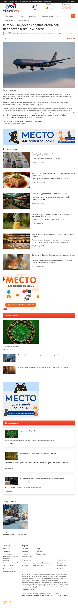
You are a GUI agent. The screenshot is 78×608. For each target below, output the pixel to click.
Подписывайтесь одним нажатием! (14, 123)
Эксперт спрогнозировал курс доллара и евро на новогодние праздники (50, 154)
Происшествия (47, 16)
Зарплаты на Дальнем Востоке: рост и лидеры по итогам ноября (53, 256)
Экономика (33, 16)
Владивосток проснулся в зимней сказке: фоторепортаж (14, 533)
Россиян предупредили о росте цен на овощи (49, 194)
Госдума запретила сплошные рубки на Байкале (38, 453)
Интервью (9, 20)
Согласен (70, 1)
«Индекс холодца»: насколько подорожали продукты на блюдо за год (53, 174)
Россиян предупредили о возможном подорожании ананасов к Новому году (52, 215)
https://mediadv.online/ (28, 589)
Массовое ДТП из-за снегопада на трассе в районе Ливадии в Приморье (41, 355)
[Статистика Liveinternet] (7, 602)
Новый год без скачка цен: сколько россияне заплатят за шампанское (53, 235)
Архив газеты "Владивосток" (41, 563)
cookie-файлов (47, 1)
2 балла (52, 8)
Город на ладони (23, 20)
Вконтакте (63, 7)
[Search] (73, 16)
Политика (20, 16)
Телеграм (60, 568)
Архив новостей (37, 565)
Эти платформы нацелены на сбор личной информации (23, 487)
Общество (9, 16)
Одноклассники (66, 7)
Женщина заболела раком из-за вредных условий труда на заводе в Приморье (43, 367)
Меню (29, 3)
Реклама (25, 563)
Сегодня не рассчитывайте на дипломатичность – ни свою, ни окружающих (29, 440)
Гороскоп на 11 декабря (11, 346)
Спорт (59, 16)
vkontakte (60, 563)
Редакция (25, 565)
